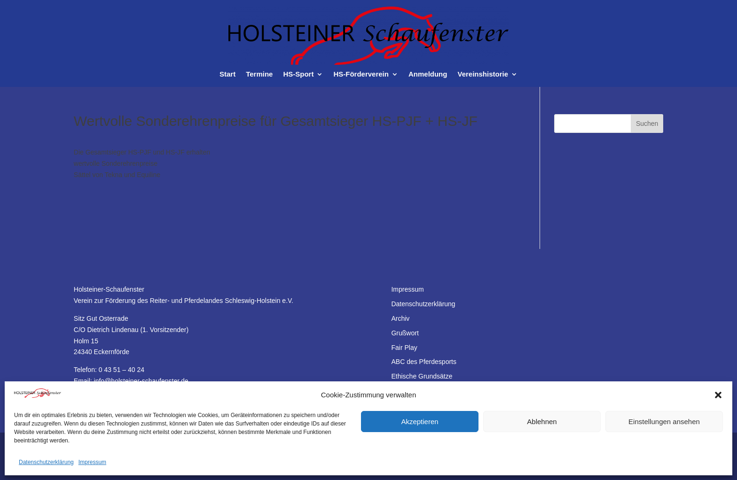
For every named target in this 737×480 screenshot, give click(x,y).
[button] (718, 395)
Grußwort (404, 333)
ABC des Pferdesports (423, 361)
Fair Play (404, 347)
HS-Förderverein (361, 74)
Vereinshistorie (482, 74)
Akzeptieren (419, 422)
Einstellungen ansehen (664, 422)
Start (227, 74)
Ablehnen (542, 422)
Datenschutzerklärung (46, 462)
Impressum (92, 462)
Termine (259, 74)
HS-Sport (298, 74)
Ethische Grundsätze (421, 376)
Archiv (400, 318)
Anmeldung (427, 74)
